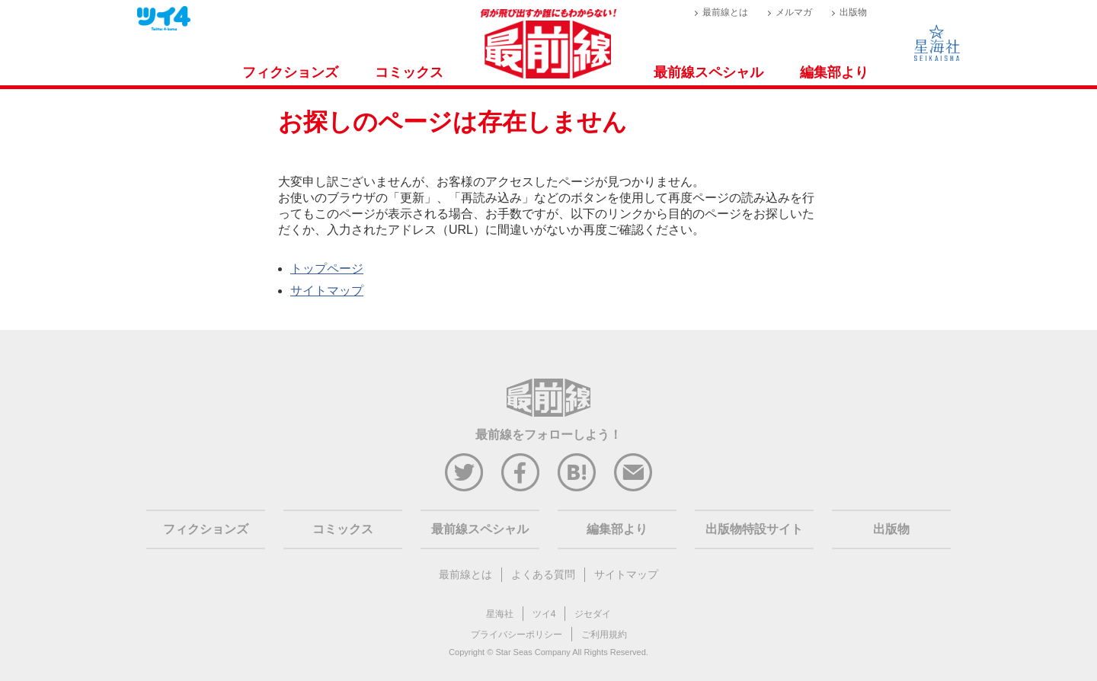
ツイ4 (544, 614)
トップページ (326, 268)
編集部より (834, 72)
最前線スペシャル (708, 72)
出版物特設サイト (754, 529)
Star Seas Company (532, 652)
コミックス (409, 72)
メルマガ (794, 12)
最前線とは (725, 12)
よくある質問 (543, 574)
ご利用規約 (604, 634)
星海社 (499, 614)
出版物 (853, 12)
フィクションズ (290, 72)
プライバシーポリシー (516, 634)
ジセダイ (592, 614)
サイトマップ (326, 290)
